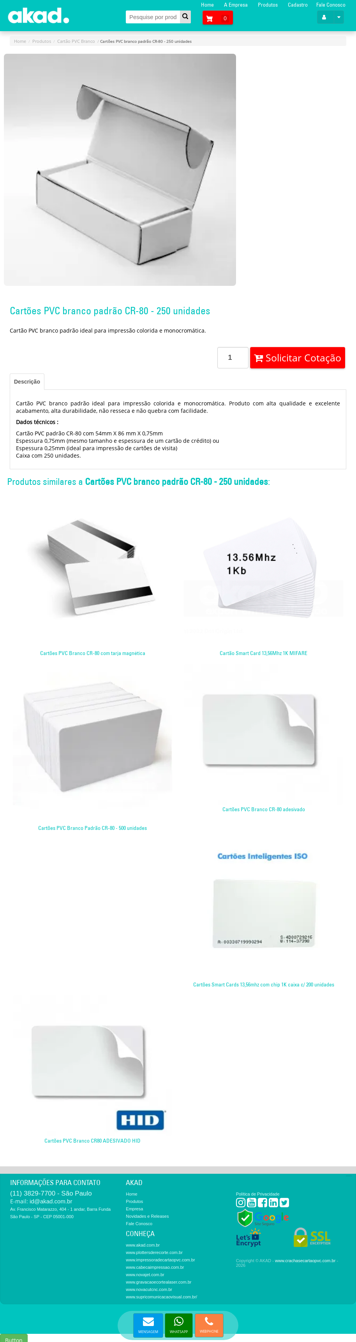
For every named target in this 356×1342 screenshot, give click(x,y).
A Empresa (236, 4)
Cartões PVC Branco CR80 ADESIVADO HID (92, 1140)
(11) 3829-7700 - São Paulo (51, 1193)
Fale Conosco (330, 4)
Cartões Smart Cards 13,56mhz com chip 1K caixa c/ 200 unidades (263, 984)
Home (207, 4)
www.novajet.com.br (145, 1274)
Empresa (134, 1208)
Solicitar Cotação (297, 357)
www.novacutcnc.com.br (149, 1289)
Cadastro (298, 4)
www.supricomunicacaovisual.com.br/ (161, 1296)
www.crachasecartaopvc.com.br (305, 1260)
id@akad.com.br (51, 1201)
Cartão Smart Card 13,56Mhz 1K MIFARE (263, 653)
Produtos (268, 4)
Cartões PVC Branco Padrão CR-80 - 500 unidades (92, 827)
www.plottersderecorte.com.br (154, 1252)
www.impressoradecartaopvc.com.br (160, 1259)
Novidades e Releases (147, 1216)
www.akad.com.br (143, 1245)
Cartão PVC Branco (76, 41)
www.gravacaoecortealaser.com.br (158, 1282)
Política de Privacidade (258, 1194)
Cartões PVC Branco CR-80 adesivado (263, 809)
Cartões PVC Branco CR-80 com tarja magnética (92, 653)
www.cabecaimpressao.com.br (155, 1267)
